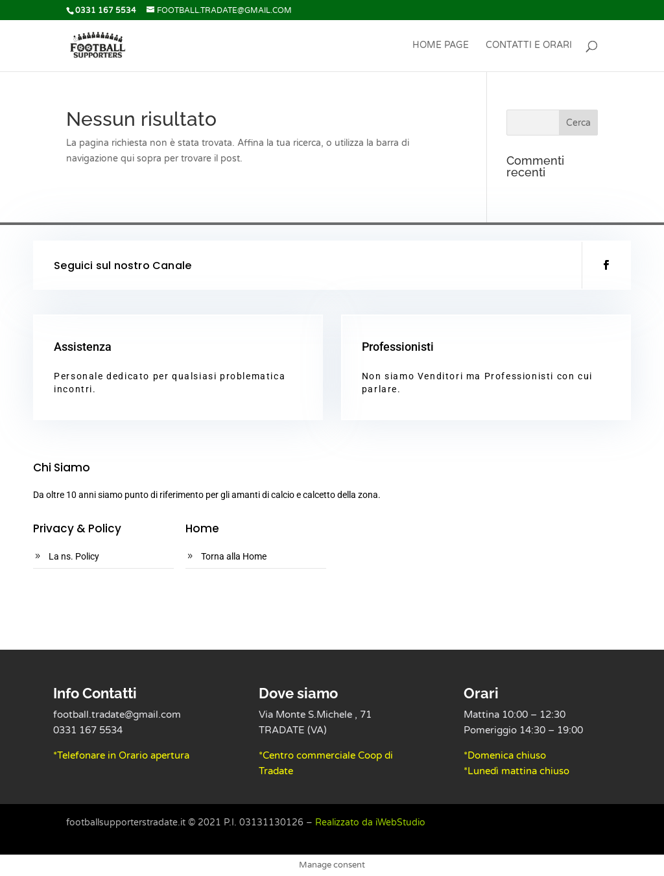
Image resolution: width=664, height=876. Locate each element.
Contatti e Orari (529, 46)
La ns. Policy (74, 556)
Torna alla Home (234, 556)
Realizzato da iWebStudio (370, 822)
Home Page (440, 46)
